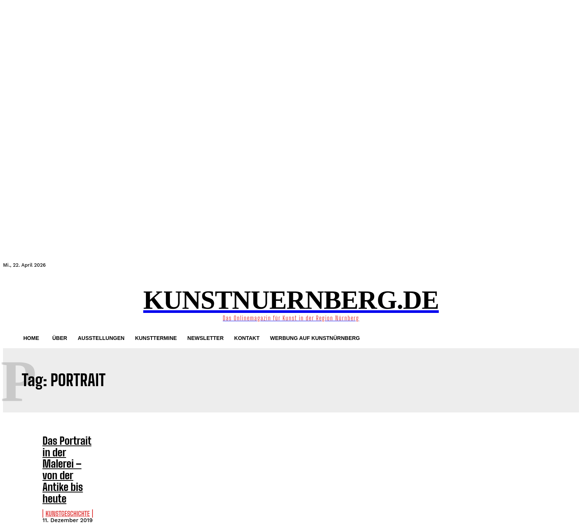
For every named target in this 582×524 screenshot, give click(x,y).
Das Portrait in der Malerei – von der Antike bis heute (63, 454)
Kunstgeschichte (63, 483)
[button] (12, 303)
